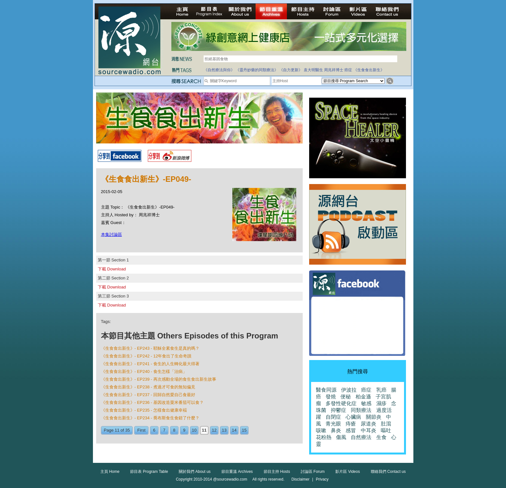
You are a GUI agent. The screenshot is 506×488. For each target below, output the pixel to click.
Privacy (322, 479)
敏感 (366, 403)
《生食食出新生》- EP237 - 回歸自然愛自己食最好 (148, 394)
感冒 (351, 430)
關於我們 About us (195, 471)
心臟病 (353, 417)
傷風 (341, 437)
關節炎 (373, 417)
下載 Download (112, 269)
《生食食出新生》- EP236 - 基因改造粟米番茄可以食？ (152, 402)
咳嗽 (321, 430)
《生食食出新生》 (368, 70)
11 (204, 430)
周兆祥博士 (333, 70)
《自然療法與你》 (219, 70)
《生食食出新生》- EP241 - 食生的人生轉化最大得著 (150, 363)
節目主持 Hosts (277, 471)
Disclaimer (300, 479)
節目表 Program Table (149, 471)
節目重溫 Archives (237, 471)
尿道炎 (368, 423)
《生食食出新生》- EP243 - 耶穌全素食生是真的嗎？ (150, 348)
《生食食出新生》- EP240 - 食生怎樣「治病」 (144, 371)
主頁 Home (109, 471)
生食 (381, 437)
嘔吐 (386, 430)
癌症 (348, 70)
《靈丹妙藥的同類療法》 (257, 70)
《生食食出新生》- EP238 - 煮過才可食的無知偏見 (148, 387)
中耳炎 (368, 430)
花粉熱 (323, 437)
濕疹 (381, 403)
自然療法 (361, 437)
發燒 (331, 396)
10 (194, 430)
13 (224, 430)
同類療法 (361, 410)
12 (214, 430)
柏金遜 (363, 396)
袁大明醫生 (313, 70)
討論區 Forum (313, 471)
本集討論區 (111, 234)
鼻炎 (336, 430)
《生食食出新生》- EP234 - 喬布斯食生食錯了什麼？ (150, 417)
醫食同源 (326, 390)
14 (234, 430)
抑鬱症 (338, 410)
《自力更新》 (290, 70)
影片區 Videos (347, 471)
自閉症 (333, 417)
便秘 (345, 396)
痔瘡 (351, 423)
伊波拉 (349, 390)
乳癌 (381, 390)
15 (244, 430)
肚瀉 (386, 423)
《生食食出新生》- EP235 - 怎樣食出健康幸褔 (144, 410)
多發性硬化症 (341, 403)
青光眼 (333, 423)
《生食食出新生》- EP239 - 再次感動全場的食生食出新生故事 (159, 379)
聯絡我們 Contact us (388, 471)
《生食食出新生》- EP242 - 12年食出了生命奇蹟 (146, 356)
